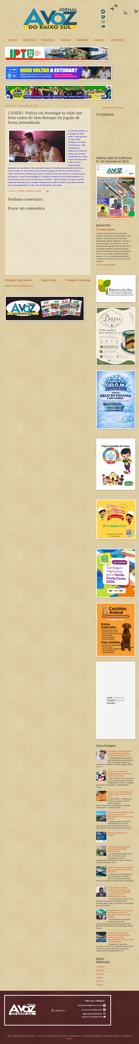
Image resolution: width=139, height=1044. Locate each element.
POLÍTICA (48, 40)
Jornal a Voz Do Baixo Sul (112, 107)
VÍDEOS (65, 40)
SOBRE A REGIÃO (107, 230)
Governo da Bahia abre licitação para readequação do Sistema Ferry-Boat (120, 869)
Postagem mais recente (18, 280)
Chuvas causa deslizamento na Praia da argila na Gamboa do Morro (120, 794)
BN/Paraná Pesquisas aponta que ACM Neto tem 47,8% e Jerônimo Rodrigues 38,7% (119, 753)
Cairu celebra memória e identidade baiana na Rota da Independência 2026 (119, 773)
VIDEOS (99, 985)
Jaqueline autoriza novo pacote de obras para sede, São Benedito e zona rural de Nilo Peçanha (120, 913)
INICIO (12, 40)
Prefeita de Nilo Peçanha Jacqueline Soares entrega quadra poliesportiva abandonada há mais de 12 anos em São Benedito (121, 937)
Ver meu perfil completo (105, 265)
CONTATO (116, 40)
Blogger (69, 1038)
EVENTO (100, 974)
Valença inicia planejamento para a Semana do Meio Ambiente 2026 (119, 849)
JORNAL (99, 40)
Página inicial (48, 280)
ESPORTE (82, 40)
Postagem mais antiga (78, 280)
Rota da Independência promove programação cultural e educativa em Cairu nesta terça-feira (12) (121, 815)
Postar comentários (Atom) (22, 286)
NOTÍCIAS (29, 40)
